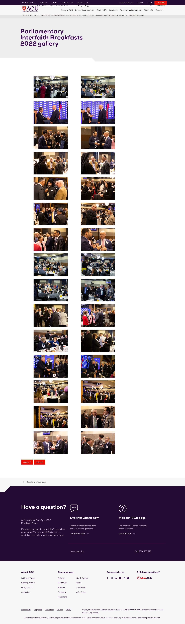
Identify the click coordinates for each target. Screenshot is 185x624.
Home (24, 18)
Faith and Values (28, 3)
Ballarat (61, 581)
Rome (78, 585)
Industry (43, 3)
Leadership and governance (53, 18)
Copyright (38, 612)
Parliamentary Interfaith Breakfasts (110, 18)
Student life (102, 10)
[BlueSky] (128, 580)
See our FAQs (125, 536)
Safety (68, 612)
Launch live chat (77, 536)
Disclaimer (49, 612)
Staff (149, 3)
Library (140, 3)
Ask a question (77, 554)
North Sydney (82, 581)
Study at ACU (67, 10)
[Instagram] (112, 580)
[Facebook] (108, 580)
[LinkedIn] (116, 580)
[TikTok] (124, 580)
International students (84, 10)
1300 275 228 (145, 554)
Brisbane (61, 590)
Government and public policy (80, 18)
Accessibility (26, 612)
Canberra (62, 595)
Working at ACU (28, 585)
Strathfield (80, 590)
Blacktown (62, 585)
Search (160, 10)
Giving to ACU (66, 3)
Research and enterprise (130, 10)
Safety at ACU (81, 3)
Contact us (160, 3)
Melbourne (62, 599)
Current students (125, 3)
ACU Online (81, 595)
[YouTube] (120, 580)
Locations (113, 10)
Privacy (60, 612)
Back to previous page (36, 484)
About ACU (148, 10)
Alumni (54, 3)
